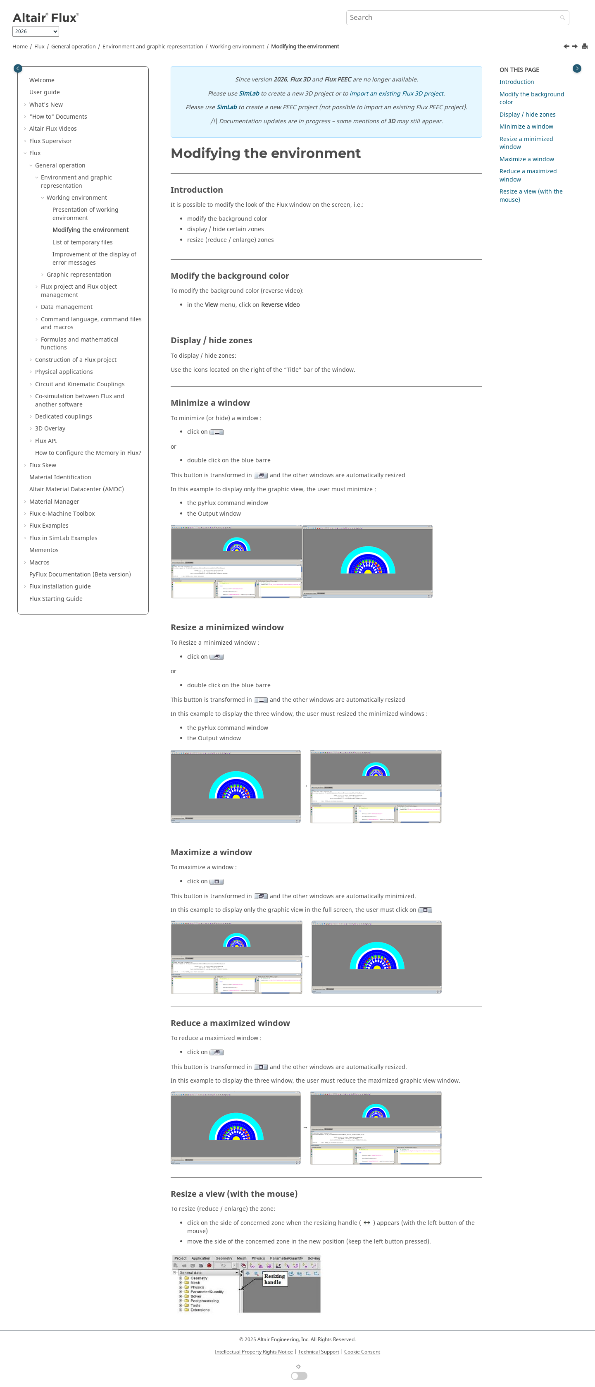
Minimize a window (526, 126)
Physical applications (64, 372)
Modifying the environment (305, 46)
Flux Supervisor (50, 141)
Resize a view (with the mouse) (531, 195)
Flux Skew (42, 465)
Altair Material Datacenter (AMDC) (76, 489)
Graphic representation (79, 274)
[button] (26, 81)
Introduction (517, 82)
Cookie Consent (362, 1352)
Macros (39, 562)
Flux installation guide (60, 586)
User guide (44, 92)
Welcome (42, 80)
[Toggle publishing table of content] (18, 68)
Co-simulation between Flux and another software (79, 400)
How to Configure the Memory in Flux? (88, 453)
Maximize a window (527, 159)
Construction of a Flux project (76, 360)
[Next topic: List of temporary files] (575, 48)
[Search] (560, 18)
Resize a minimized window (526, 143)
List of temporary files (82, 242)
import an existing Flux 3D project (396, 93)
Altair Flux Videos (53, 128)
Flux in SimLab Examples (63, 538)
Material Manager (54, 501)
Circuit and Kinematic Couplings (80, 384)
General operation (73, 46)
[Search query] (457, 17)
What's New (46, 104)
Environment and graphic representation (152, 46)
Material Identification (60, 477)
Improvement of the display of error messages (94, 258)
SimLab (249, 93)
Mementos (44, 550)
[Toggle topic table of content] (577, 68)
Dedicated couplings (63, 416)
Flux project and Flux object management (79, 290)
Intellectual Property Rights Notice (254, 1352)
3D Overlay (50, 428)
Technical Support (318, 1352)
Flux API (46, 441)
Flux (39, 46)
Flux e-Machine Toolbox (62, 513)
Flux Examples (49, 525)
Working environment (237, 46)
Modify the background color (532, 98)
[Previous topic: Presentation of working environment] (567, 48)
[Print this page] (585, 47)
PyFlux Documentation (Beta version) (80, 574)
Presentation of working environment (85, 214)
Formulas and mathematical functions (80, 343)
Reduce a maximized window (528, 175)
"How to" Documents (58, 116)
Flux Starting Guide (56, 599)
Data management (67, 307)
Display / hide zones (528, 114)
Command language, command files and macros (91, 323)
